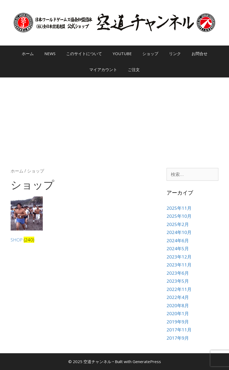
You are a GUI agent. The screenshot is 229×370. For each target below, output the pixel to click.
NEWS (50, 53)
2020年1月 (178, 313)
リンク (175, 53)
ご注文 (134, 69)
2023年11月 (179, 265)
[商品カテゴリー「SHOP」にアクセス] (27, 220)
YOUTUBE (122, 53)
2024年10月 (179, 232)
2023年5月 (178, 281)
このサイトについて (84, 53)
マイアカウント (103, 69)
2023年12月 (179, 257)
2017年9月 (178, 338)
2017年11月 (179, 330)
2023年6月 (178, 273)
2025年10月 (179, 216)
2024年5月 (178, 248)
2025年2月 (178, 224)
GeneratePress (147, 361)
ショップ (150, 53)
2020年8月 (178, 305)
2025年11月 (179, 208)
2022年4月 (178, 297)
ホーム (28, 53)
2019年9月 (178, 322)
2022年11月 (179, 289)
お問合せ (199, 53)
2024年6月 (178, 240)
